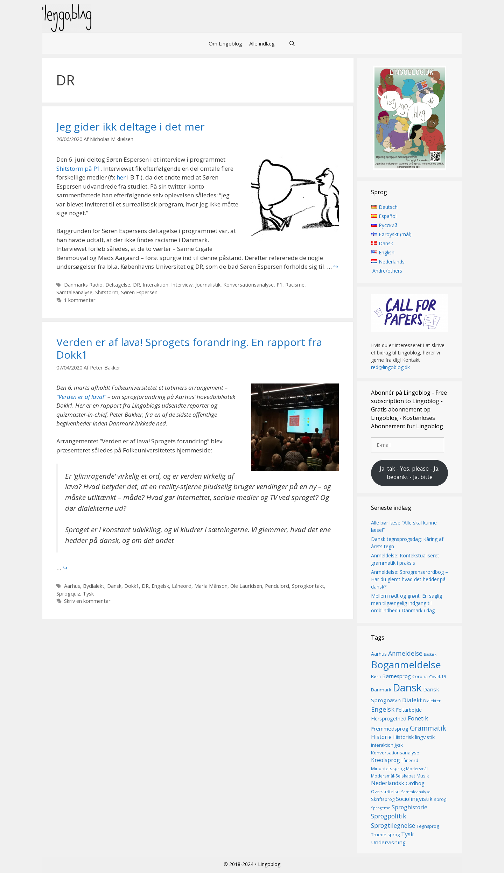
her (121, 177)
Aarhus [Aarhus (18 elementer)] (379, 653)
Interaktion (155, 284)
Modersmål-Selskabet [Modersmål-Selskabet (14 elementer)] (393, 776)
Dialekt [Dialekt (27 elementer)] (412, 700)
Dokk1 (131, 586)
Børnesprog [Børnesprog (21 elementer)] (396, 676)
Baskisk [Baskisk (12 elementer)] (430, 654)
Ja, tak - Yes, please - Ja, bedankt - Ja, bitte (410, 473)
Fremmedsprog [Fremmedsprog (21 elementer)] (389, 728)
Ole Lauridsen (246, 586)
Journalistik (207, 284)
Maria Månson (210, 586)
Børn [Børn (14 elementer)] (376, 677)
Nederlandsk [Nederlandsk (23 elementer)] (387, 783)
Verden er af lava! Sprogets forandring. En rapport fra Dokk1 (189, 348)
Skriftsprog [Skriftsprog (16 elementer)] (382, 799)
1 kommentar (80, 300)
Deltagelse (117, 284)
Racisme (294, 284)
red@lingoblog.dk (390, 367)
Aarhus (72, 586)
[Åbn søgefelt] (292, 43)
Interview (181, 284)
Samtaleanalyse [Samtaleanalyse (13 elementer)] (415, 791)
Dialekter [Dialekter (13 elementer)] (432, 700)
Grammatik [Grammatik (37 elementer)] (428, 728)
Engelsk (160, 586)
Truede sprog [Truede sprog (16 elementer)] (385, 834)
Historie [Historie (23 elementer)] (381, 737)
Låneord (181, 586)
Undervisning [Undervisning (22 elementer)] (388, 842)
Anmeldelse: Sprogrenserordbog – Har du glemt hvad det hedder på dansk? (409, 579)
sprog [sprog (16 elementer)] (440, 799)
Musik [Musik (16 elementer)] (422, 776)
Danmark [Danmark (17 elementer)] (381, 690)
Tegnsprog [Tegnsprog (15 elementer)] (427, 826)
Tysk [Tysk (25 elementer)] (407, 834)
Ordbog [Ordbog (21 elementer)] (415, 783)
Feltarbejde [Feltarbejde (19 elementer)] (409, 709)
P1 (279, 284)
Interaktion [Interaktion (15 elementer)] (382, 745)
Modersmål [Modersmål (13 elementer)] (417, 768)
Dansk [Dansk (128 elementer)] (407, 688)
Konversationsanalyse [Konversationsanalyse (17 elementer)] (395, 752)
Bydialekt (93, 586)
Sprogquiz (68, 593)
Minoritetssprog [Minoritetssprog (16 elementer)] (388, 768)
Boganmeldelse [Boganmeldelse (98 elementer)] (406, 664)
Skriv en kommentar (87, 601)
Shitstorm (106, 292)
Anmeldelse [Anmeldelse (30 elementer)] (405, 653)
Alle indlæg (262, 43)
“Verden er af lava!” (81, 397)
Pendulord (277, 586)
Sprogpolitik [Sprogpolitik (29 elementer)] (388, 816)
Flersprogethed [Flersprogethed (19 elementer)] (388, 718)
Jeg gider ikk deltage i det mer (130, 126)
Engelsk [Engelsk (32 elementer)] (382, 709)
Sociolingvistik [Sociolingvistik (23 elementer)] (414, 799)
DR (136, 284)
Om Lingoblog (225, 43)
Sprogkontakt (308, 586)
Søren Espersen (139, 292)
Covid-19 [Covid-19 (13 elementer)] (437, 676)
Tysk (88, 593)
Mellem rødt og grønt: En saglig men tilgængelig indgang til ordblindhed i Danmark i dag (406, 603)
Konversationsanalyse (248, 284)
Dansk (114, 586)
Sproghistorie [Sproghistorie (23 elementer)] (409, 807)
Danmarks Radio (83, 284)
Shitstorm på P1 (78, 168)
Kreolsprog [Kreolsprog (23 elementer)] (385, 760)
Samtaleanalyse (74, 292)
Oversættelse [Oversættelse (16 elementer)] (385, 791)
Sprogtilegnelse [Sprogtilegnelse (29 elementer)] (393, 825)
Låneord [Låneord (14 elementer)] (409, 760)
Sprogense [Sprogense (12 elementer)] (380, 807)
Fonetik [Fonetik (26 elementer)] (418, 718)
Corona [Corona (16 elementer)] (420, 676)
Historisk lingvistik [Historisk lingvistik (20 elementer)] (414, 736)
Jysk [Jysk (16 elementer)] (399, 745)
